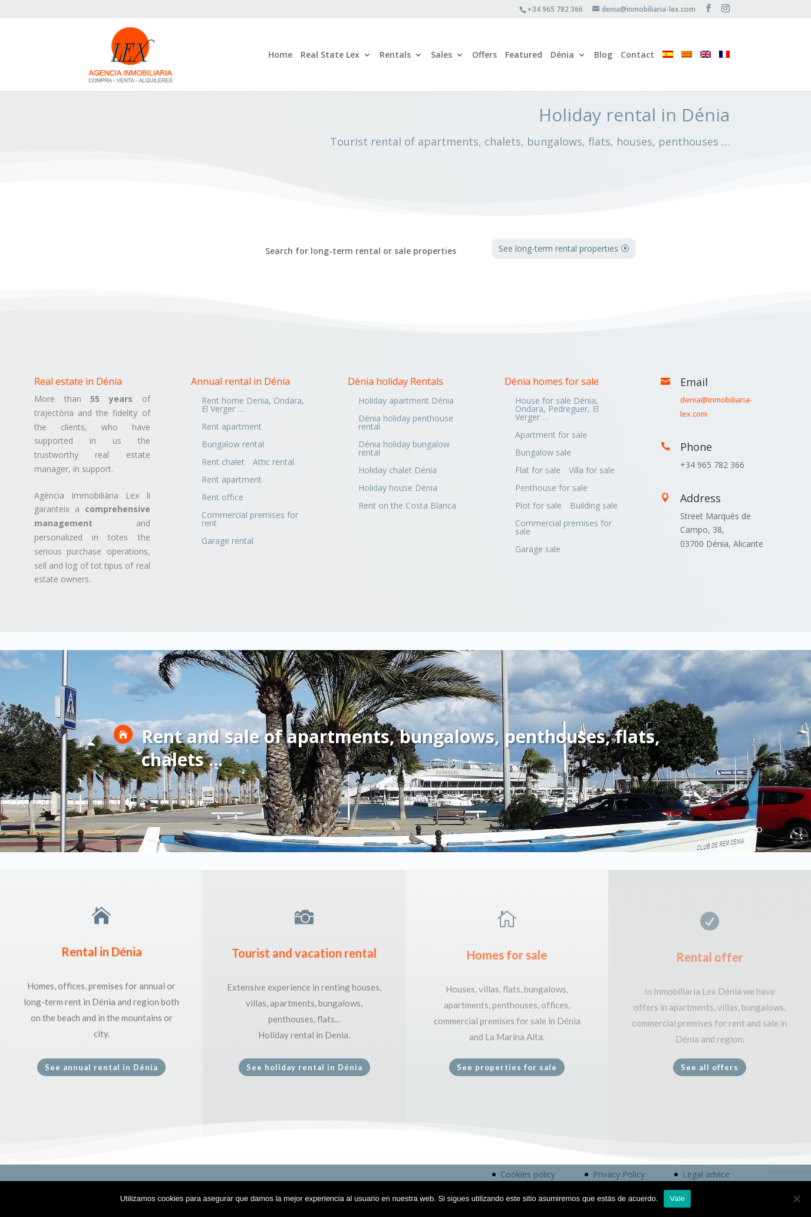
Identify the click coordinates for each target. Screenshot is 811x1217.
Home (280, 55)
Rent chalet (223, 462)
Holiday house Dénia (397, 488)
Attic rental (273, 462)
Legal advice (706, 1174)
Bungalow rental (233, 445)
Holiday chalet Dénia (397, 471)
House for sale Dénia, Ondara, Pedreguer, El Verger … (557, 410)
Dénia (562, 55)
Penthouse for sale (551, 488)
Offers (484, 55)
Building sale (594, 506)
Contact (637, 55)
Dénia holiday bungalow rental (404, 449)
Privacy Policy (619, 1174)
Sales (441, 55)
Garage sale (538, 550)
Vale (677, 1198)
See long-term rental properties (558, 248)
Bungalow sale (543, 453)
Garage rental (227, 541)
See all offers (710, 1067)
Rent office (222, 498)
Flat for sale (538, 471)
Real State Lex (330, 55)
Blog (603, 55)
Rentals (395, 55)
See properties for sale (507, 1067)
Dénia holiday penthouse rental (405, 423)
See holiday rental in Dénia (304, 1067)
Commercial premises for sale (563, 528)
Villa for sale (592, 471)
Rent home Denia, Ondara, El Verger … (253, 405)
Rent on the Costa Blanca (407, 506)
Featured (523, 55)
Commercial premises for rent (250, 520)
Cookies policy (527, 1174)
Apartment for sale (551, 435)
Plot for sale (538, 506)
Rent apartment (232, 427)
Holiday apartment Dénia (406, 401)
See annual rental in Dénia (101, 1067)
